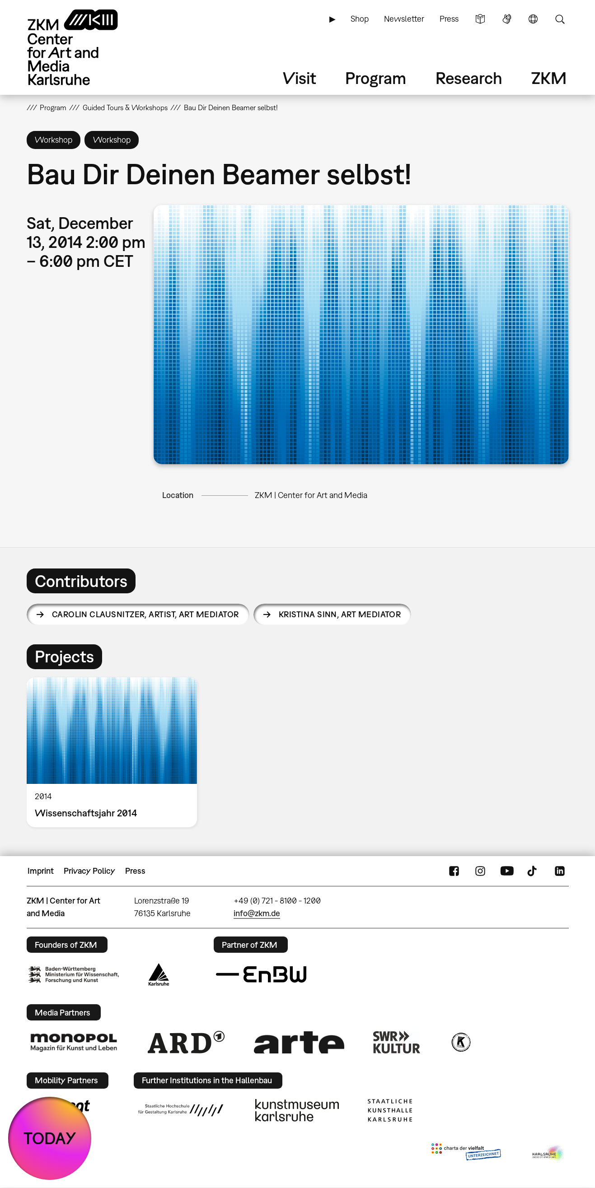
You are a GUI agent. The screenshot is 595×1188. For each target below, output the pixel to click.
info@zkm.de (257, 913)
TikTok (533, 871)
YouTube (507, 871)
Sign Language (507, 19)
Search (560, 19)
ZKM (549, 78)
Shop (360, 18)
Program (375, 78)
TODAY (49, 1138)
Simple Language (480, 19)
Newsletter (404, 18)
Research (469, 78)
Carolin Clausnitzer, (145, 614)
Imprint (41, 871)
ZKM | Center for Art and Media (311, 495)
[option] (116, 752)
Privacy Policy (89, 871)
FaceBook (454, 871)
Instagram (480, 871)
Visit (299, 78)
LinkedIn (560, 871)
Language (533, 19)
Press (449, 18)
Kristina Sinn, (340, 614)
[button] (361, 334)
